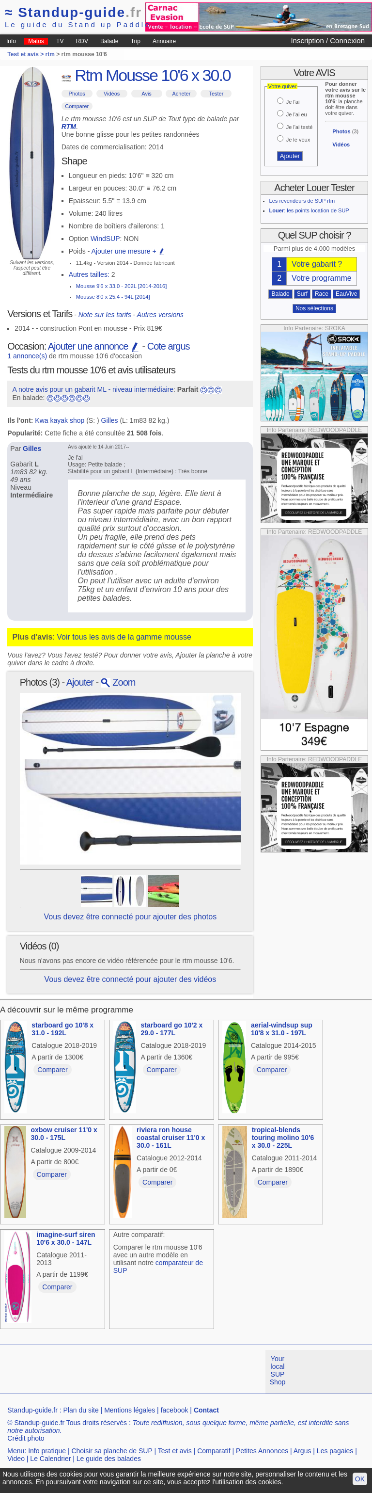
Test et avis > (26, 54)
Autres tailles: (89, 274)
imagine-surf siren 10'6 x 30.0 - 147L (65, 1238)
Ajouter (79, 682)
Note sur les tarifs (104, 315)
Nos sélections (314, 308)
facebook (174, 1410)
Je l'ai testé (299, 127)
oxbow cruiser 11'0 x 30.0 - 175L (64, 1133)
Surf (302, 293)
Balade (109, 41)
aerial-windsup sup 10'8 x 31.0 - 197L (281, 1029)
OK (360, 1479)
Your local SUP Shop (278, 1370)
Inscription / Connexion (328, 40)
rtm (50, 54)
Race (321, 293)
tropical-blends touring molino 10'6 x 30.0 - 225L (283, 1137)
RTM (69, 126)
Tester (216, 93)
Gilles (109, 420)
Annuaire (164, 41)
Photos (77, 93)
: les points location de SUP (309, 210)
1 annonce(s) (27, 356)
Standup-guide (73, 12)
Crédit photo (25, 1438)
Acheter (181, 93)
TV (59, 41)
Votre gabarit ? (317, 264)
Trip (135, 41)
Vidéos (112, 93)
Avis (146, 93)
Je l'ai (293, 102)
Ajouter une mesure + (128, 251)
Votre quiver (282, 86)
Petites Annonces (262, 1451)
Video (16, 1458)
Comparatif (213, 1451)
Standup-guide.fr (32, 1410)
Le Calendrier (50, 1458)
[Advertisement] (176, 1372)
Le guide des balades (109, 1458)
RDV (82, 41)
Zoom (118, 682)
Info (11, 41)
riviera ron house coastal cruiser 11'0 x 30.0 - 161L (171, 1137)
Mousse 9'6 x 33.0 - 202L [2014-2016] (121, 286)
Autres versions (160, 315)
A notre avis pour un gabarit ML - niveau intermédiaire (92, 389)
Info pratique (47, 1451)
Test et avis (175, 1451)
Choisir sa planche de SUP (111, 1451)
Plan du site (81, 1410)
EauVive (346, 293)
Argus (302, 1451)
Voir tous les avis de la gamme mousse (124, 637)
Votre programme (322, 278)
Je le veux (298, 140)
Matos (36, 41)
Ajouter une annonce (94, 346)
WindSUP (105, 238)
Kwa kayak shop (59, 420)
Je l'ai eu (296, 114)
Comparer (77, 106)
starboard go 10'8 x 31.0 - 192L (62, 1029)
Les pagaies (335, 1451)
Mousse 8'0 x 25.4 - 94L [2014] (113, 297)
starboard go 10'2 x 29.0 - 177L (172, 1029)
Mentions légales (129, 1410)
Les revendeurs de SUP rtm (302, 201)
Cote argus (168, 346)
